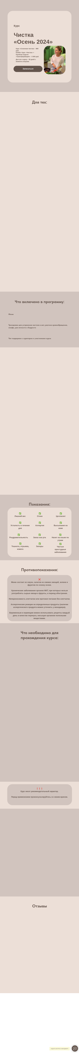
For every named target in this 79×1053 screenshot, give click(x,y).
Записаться (28, 69)
